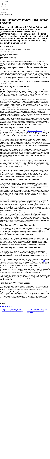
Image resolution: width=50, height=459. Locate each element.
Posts (3, 6)
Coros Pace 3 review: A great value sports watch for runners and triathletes (37, 311)
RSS (3, 12)
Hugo (5, 16)
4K (44, 261)
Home (3, 4)
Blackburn (13, 16)
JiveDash (4, 1)
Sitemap (4, 9)
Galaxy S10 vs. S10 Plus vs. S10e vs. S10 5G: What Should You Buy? (12, 310)
